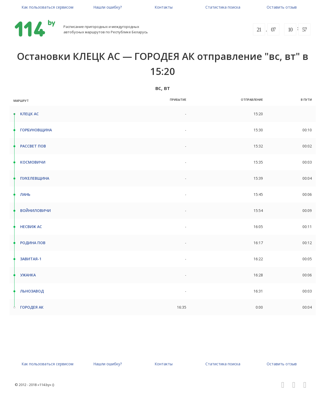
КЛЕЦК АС (29, 113)
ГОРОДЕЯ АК (32, 307)
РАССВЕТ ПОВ (33, 146)
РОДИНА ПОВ (32, 242)
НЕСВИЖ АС (31, 226)
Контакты (164, 7)
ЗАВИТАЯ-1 (30, 258)
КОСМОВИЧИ (32, 162)
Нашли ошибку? (107, 7)
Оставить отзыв (282, 7)
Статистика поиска (222, 7)
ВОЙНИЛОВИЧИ (35, 210)
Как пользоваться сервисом (47, 7)
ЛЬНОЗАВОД (32, 291)
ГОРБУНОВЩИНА (36, 129)
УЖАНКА (28, 274)
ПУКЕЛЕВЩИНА (34, 178)
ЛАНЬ (25, 194)
